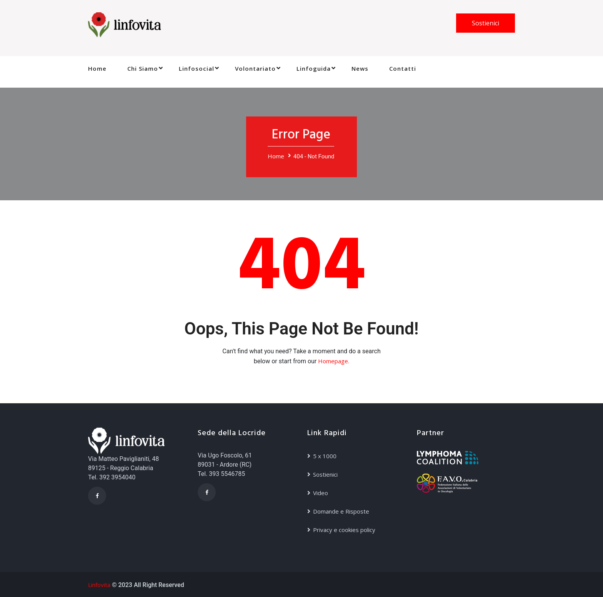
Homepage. (333, 361)
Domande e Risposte (341, 511)
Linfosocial (196, 68)
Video (320, 493)
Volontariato (255, 68)
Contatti (402, 68)
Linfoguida (314, 68)
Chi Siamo (142, 68)
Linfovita (99, 585)
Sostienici (485, 23)
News (359, 68)
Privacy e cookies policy (344, 530)
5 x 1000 (324, 456)
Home (97, 68)
